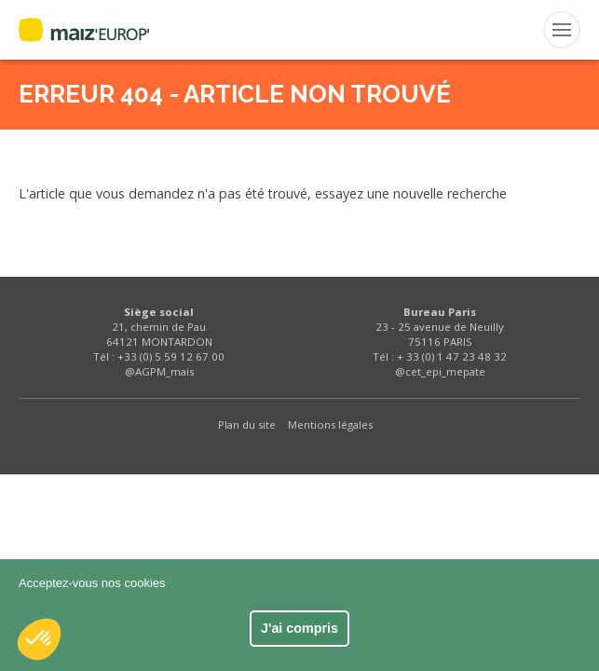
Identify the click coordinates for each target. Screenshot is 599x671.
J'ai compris (299, 628)
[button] (39, 639)
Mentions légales (330, 424)
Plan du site (247, 424)
